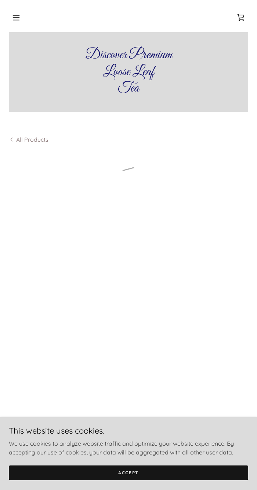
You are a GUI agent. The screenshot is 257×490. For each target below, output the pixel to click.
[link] (128, 72)
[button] (16, 17)
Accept (128, 472)
